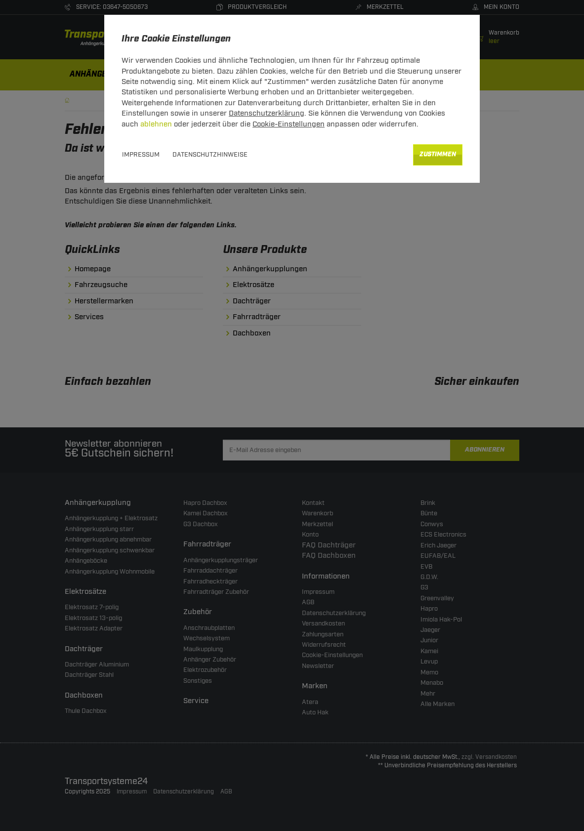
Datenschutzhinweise (210, 155)
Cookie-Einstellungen (288, 124)
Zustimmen (437, 154)
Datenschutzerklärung (266, 113)
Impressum (141, 155)
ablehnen (156, 124)
